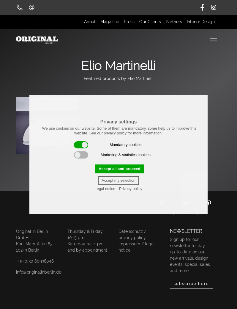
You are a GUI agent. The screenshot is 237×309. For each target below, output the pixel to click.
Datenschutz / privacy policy (132, 234)
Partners (174, 21)
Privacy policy (130, 188)
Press (129, 21)
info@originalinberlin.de (38, 272)
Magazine (109, 21)
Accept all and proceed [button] (119, 169)
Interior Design (201, 21)
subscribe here (191, 283)
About (90, 21)
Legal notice (105, 188)
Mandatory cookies (108, 144)
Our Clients (150, 21)
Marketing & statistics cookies (112, 155)
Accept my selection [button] (118, 180)
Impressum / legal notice (136, 246)
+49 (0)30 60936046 (35, 261)
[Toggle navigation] (214, 40)
